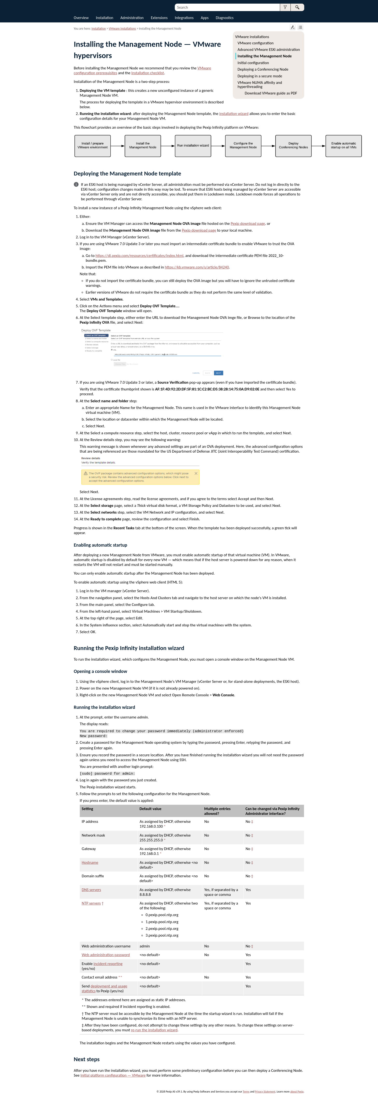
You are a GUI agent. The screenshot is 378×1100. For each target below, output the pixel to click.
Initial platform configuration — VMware (113, 1075)
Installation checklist (147, 72)
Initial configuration (253, 62)
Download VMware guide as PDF (271, 93)
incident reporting (108, 963)
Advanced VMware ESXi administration (269, 49)
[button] (285, 7)
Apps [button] (205, 17)
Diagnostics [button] (225, 17)
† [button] (103, 903)
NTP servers (91, 903)
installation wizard (233, 113)
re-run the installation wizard (154, 1029)
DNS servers (91, 889)
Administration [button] (132, 17)
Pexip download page (248, 223)
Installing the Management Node (265, 56)
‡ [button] (252, 821)
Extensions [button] (159, 17)
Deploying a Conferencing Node (263, 69)
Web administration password (106, 954)
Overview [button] (81, 17)
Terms (246, 1091)
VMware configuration (256, 42)
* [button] (165, 826)
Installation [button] (104, 17)
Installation (99, 29)
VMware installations (252, 36)
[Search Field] (239, 7)
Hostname (90, 862)
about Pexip (297, 1091)
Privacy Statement (265, 1091)
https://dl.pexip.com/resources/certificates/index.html (139, 255)
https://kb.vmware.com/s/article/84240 (197, 267)
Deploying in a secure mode (260, 76)
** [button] (120, 977)
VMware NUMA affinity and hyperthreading (260, 84)
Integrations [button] (184, 17)
